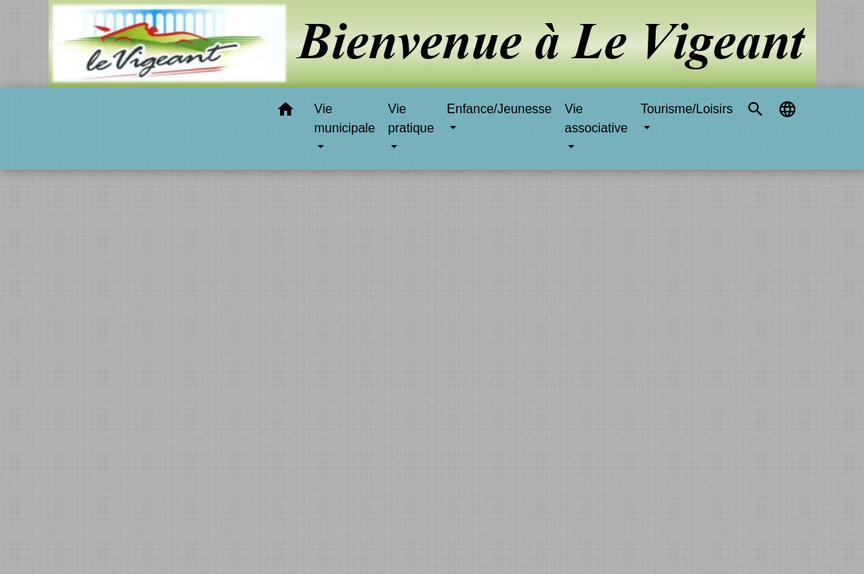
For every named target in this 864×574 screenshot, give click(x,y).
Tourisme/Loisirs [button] (687, 109)
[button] (285, 112)
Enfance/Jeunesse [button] (499, 109)
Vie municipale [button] (344, 118)
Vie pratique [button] (411, 118)
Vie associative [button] (596, 118)
